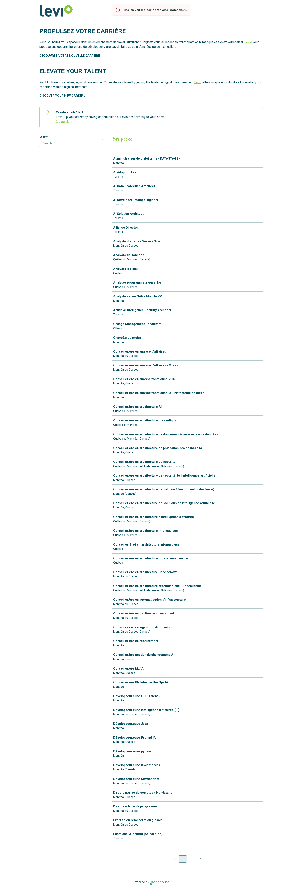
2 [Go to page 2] (192, 859)
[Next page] (200, 859)
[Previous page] (175, 859)
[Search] (71, 143)
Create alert (64, 121)
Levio (248, 42)
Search (43, 136)
